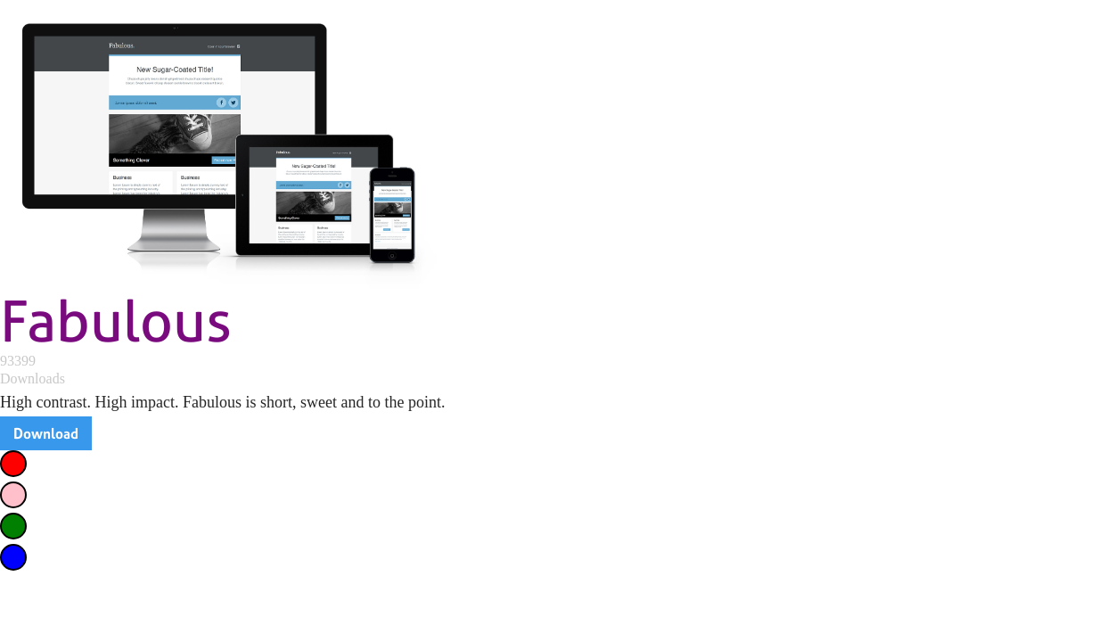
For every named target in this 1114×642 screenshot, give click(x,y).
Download (45, 433)
